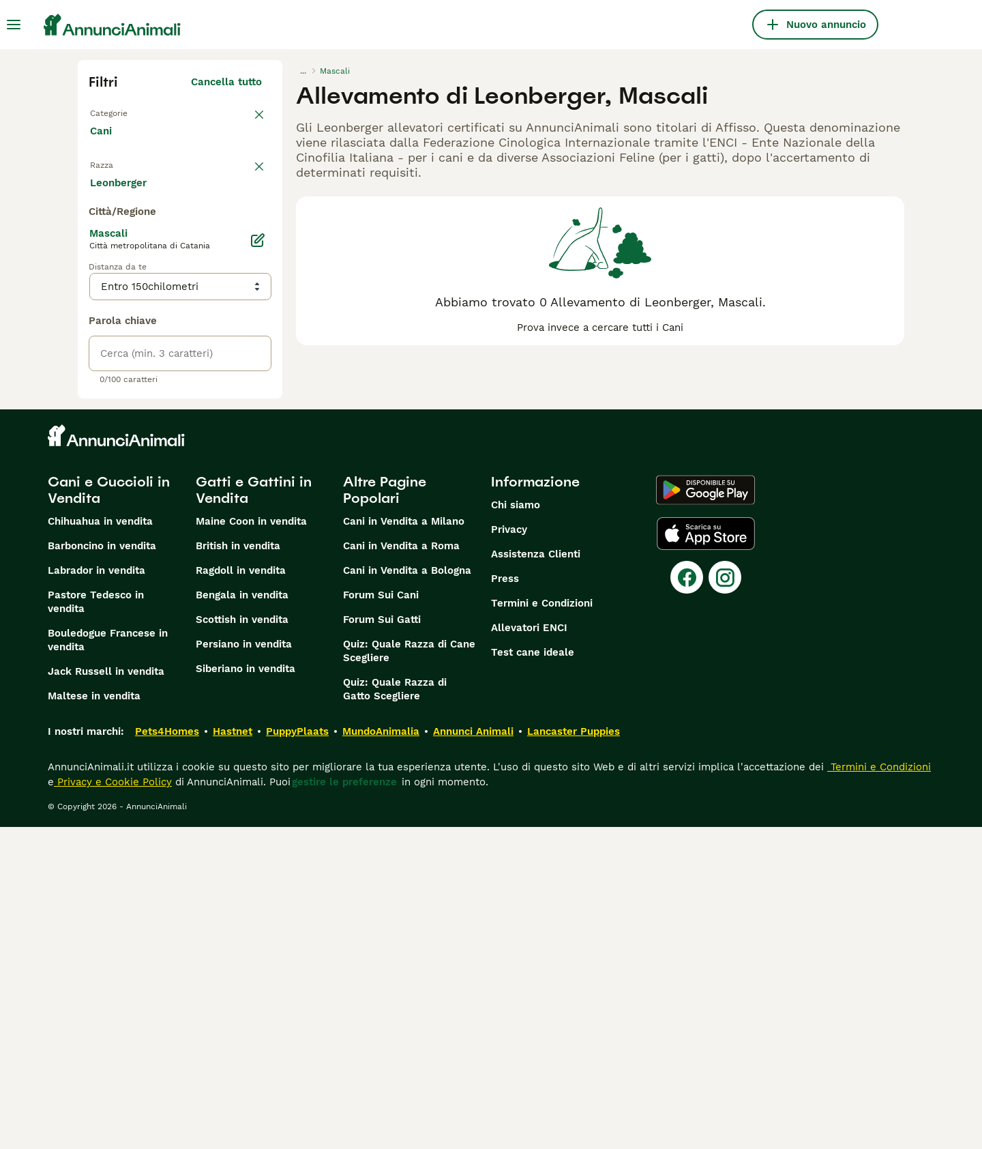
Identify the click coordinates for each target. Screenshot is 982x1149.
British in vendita (238, 868)
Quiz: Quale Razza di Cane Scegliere (409, 973)
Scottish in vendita (242, 941)
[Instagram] (725, 899)
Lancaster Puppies (573, 1053)
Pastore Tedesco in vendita (96, 924)
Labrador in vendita (96, 892)
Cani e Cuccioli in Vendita (109, 812)
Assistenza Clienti (535, 876)
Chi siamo (515, 827)
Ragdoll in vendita (241, 892)
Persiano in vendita (244, 966)
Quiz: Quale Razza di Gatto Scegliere (395, 1011)
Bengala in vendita (242, 917)
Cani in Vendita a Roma (401, 868)
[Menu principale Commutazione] (13, 24)
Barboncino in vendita (102, 868)
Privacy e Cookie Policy (113, 1104)
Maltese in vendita (94, 1018)
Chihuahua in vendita (100, 843)
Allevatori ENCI (529, 950)
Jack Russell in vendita (106, 993)
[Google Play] (705, 812)
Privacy (509, 851)
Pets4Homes (167, 1053)
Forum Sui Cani (381, 917)
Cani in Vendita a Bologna (407, 892)
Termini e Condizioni (542, 925)
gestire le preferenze (344, 1104)
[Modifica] (257, 562)
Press (505, 901)
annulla (243, 183)
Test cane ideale (532, 974)
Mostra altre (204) (215, 502)
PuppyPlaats (297, 1053)
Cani (104, 145)
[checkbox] (96, 253)
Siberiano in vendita (245, 991)
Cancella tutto (226, 82)
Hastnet (232, 1053)
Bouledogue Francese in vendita (108, 962)
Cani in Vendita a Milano (403, 843)
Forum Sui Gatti (382, 941)
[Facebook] (686, 899)
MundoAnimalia (380, 1053)
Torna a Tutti (125, 112)
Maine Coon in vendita (251, 843)
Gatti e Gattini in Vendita (254, 812)
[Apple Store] (705, 855)
